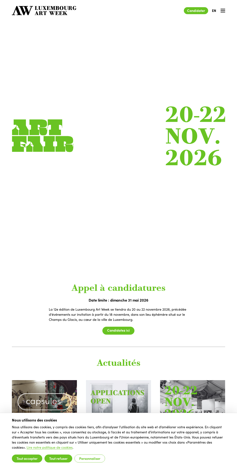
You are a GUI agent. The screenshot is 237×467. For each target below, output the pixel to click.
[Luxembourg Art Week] (44, 10)
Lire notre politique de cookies (50, 447)
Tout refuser (58, 458)
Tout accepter (27, 458)
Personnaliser (89, 458)
